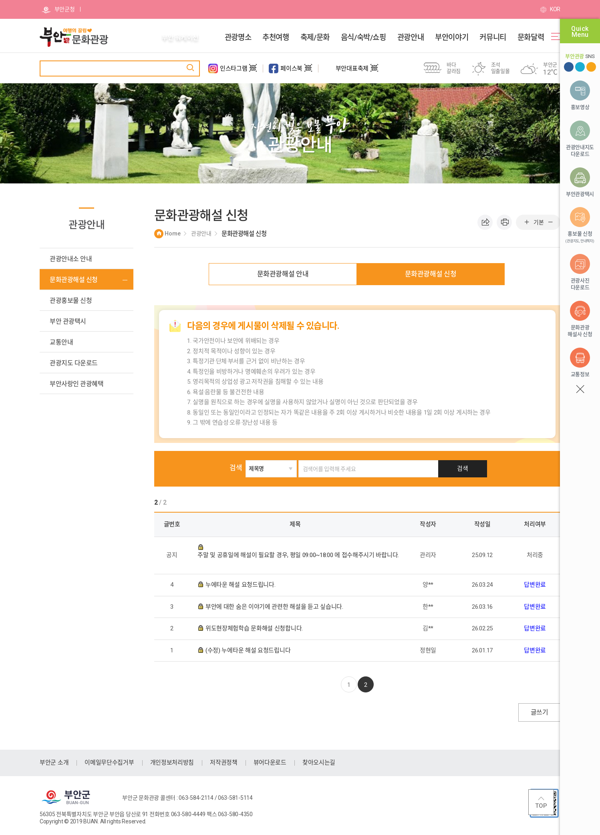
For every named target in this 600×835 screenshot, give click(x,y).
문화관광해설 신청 (431, 274)
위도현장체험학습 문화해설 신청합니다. (254, 628)
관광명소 (238, 38)
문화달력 (530, 38)
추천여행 (275, 38)
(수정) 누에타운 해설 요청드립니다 (248, 650)
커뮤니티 (492, 38)
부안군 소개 (54, 762)
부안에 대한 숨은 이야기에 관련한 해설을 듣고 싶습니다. (274, 606)
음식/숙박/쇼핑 (363, 38)
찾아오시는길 (318, 762)
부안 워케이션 (180, 37)
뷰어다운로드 (270, 762)
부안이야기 (451, 38)
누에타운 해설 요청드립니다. (241, 584)
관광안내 (410, 38)
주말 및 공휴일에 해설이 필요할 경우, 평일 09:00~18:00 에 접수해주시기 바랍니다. (298, 555)
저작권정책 (224, 762)
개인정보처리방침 (172, 762)
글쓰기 (539, 712)
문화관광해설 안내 (283, 274)
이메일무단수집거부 (109, 762)
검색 (244, 468)
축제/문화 (315, 38)
